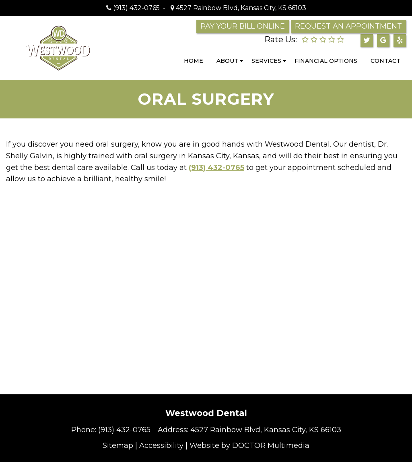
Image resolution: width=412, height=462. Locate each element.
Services (266, 60)
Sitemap (118, 445)
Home (193, 60)
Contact (385, 60)
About (227, 60)
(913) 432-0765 (136, 8)
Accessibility (161, 445)
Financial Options (326, 60)
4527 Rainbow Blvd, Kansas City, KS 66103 (240, 8)
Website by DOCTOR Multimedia (249, 445)
